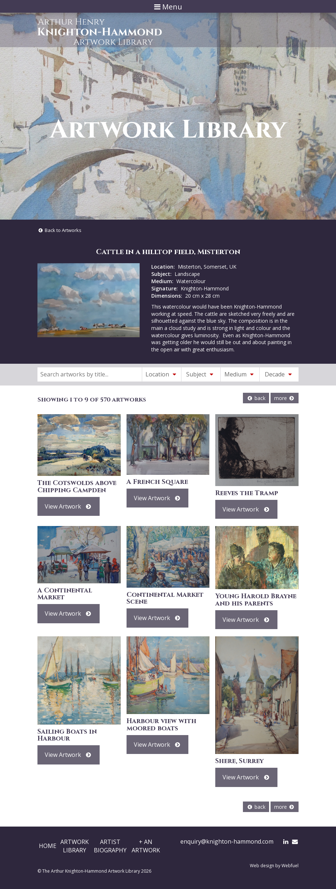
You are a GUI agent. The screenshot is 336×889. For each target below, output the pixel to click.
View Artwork (68, 506)
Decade (279, 374)
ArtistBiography (110, 846)
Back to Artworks (59, 230)
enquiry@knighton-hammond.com (226, 841)
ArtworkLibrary (74, 846)
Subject (200, 374)
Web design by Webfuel (274, 866)
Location (161, 374)
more (284, 398)
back (256, 398)
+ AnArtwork (146, 846)
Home (47, 846)
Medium (240, 374)
